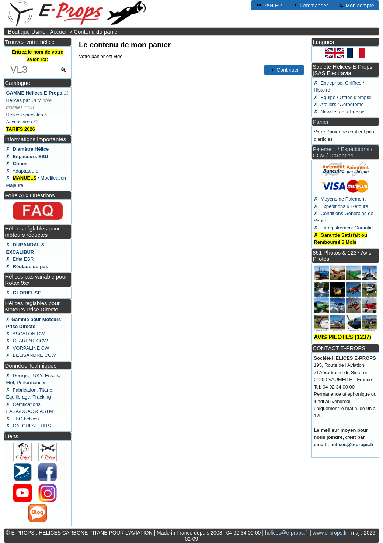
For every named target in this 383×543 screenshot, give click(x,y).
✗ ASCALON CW (25, 334)
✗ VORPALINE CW (27, 348)
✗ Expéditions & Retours (341, 206)
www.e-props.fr (330, 533)
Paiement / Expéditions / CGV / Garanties (342, 152)
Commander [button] (310, 5)
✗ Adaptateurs (22, 171)
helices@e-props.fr (351, 444)
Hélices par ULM (23, 100)
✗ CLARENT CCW (27, 341)
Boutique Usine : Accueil (38, 31)
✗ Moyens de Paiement (339, 199)
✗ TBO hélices (22, 418)
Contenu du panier (96, 31)
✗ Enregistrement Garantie (343, 227)
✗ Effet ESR (20, 259)
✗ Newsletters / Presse (339, 112)
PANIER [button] (269, 5)
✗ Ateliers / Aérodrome (338, 104)
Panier (320, 122)
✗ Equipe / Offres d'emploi (342, 97)
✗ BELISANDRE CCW (31, 355)
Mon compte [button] (356, 5)
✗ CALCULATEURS (28, 425)
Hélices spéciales (24, 114)
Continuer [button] (284, 70)
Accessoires (19, 121)
